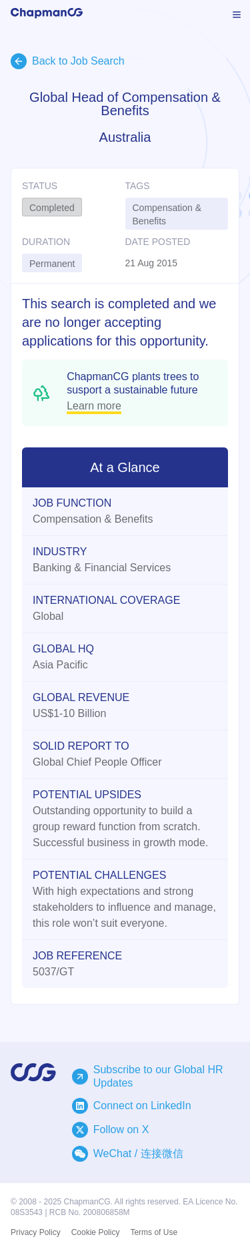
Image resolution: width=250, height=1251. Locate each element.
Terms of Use (153, 1232)
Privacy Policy (36, 1232)
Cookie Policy (95, 1232)
